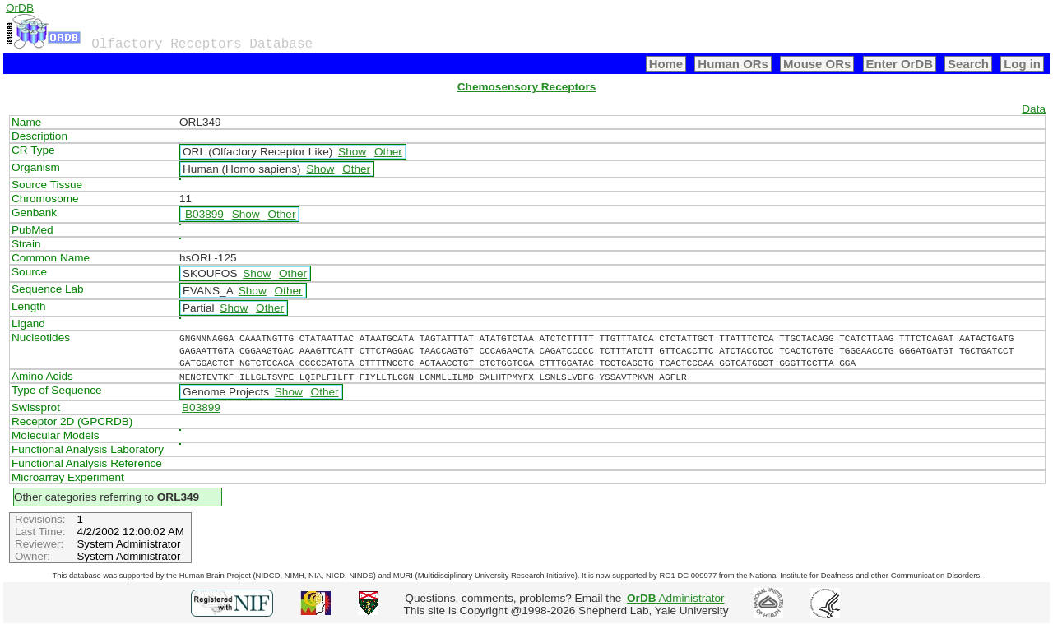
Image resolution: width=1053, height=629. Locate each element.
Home (666, 64)
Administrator (676, 598)
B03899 (204, 214)
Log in (1022, 64)
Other (388, 152)
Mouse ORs (817, 64)
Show (352, 152)
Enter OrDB (899, 64)
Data (1034, 109)
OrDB (20, 8)
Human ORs (733, 64)
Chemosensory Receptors (526, 87)
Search (968, 64)
